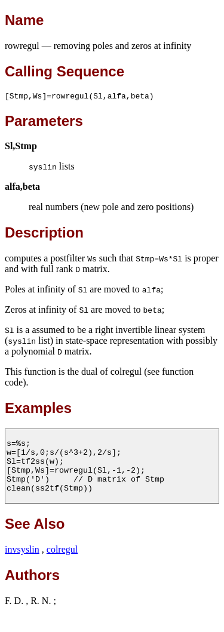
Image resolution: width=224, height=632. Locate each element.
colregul (62, 565)
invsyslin (22, 565)
